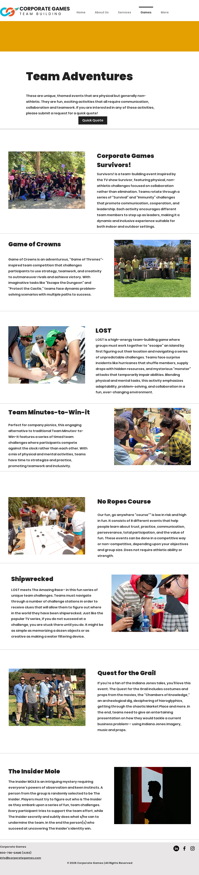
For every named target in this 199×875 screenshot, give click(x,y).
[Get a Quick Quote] (92, 120)
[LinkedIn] (176, 848)
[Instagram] (192, 848)
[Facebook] (184, 848)
